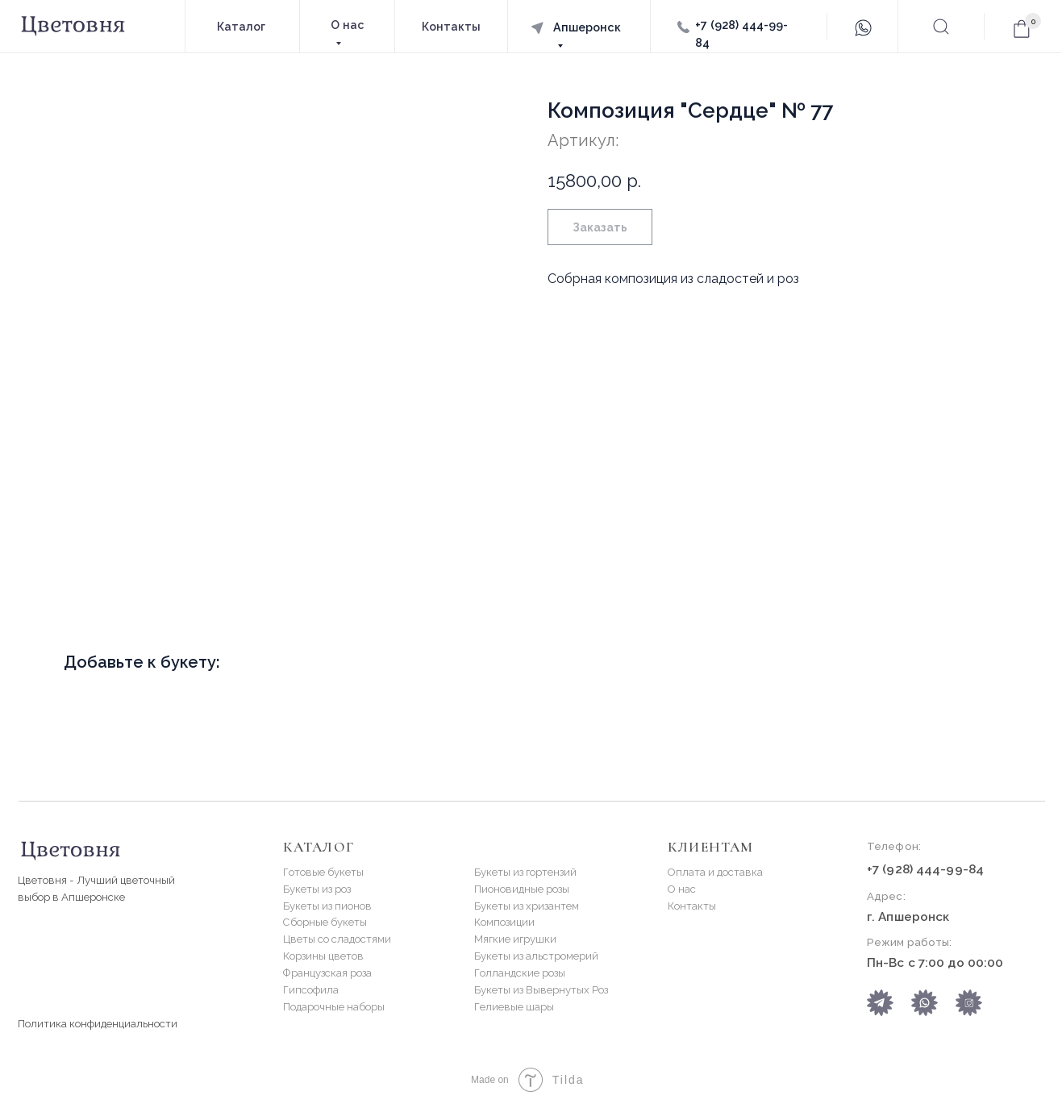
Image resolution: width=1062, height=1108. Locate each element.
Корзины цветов (323, 956)
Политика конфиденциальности (97, 1024)
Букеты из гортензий (525, 872)
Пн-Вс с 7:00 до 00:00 (935, 963)
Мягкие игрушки (515, 939)
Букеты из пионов (327, 906)
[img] (924, 1002)
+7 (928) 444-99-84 (925, 869)
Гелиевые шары (514, 1007)
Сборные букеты (325, 922)
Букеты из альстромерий (536, 956)
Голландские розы (519, 973)
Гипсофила (311, 990)
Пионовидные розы (521, 889)
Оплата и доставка (715, 872)
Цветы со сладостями (337, 939)
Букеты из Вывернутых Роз (541, 990)
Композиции (504, 922)
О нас (682, 889)
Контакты (692, 906)
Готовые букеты (323, 872)
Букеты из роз (317, 889)
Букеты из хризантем (526, 906)
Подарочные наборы (334, 1007)
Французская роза (327, 973)
